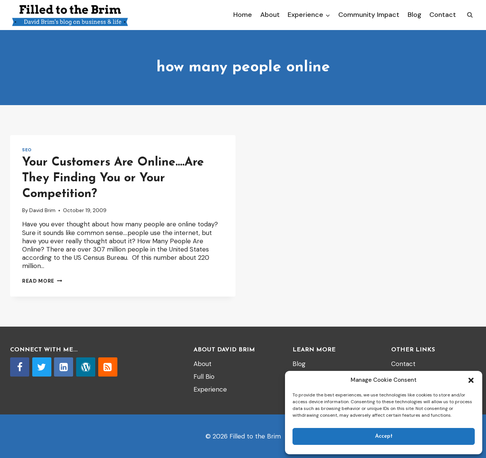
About (270, 14)
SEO (27, 150)
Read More (42, 281)
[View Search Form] (470, 15)
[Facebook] (19, 367)
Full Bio (204, 376)
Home (242, 14)
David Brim (42, 210)
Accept (384, 436)
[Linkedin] (63, 367)
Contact (442, 14)
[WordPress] (85, 367)
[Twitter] (41, 367)
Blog (415, 14)
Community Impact (368, 14)
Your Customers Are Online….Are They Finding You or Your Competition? (113, 178)
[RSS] (107, 367)
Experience (210, 389)
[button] (471, 380)
